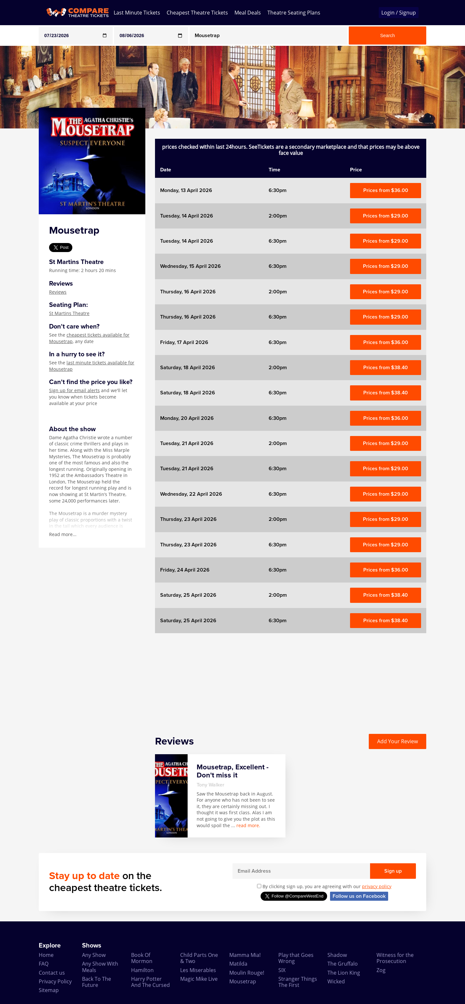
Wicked (336, 981)
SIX (281, 970)
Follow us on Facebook (359, 896)
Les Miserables (198, 970)
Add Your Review (397, 741)
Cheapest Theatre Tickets (197, 12)
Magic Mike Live (199, 978)
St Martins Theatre (69, 313)
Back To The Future (96, 982)
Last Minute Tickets (137, 12)
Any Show (94, 954)
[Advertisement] (290, 678)
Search (387, 35)
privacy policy (376, 886)
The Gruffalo (342, 963)
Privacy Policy (55, 981)
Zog (381, 970)
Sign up (393, 871)
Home (46, 954)
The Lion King (343, 972)
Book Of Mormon (141, 958)
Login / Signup (398, 12)
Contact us (52, 972)
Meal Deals (247, 12)
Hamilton (142, 970)
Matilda (238, 963)
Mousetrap (242, 981)
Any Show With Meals (100, 966)
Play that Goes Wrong (296, 958)
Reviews (58, 292)
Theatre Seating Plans (293, 12)
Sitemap (49, 990)
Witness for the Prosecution (395, 958)
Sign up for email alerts (74, 390)
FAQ (43, 963)
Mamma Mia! (245, 954)
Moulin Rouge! (246, 972)
